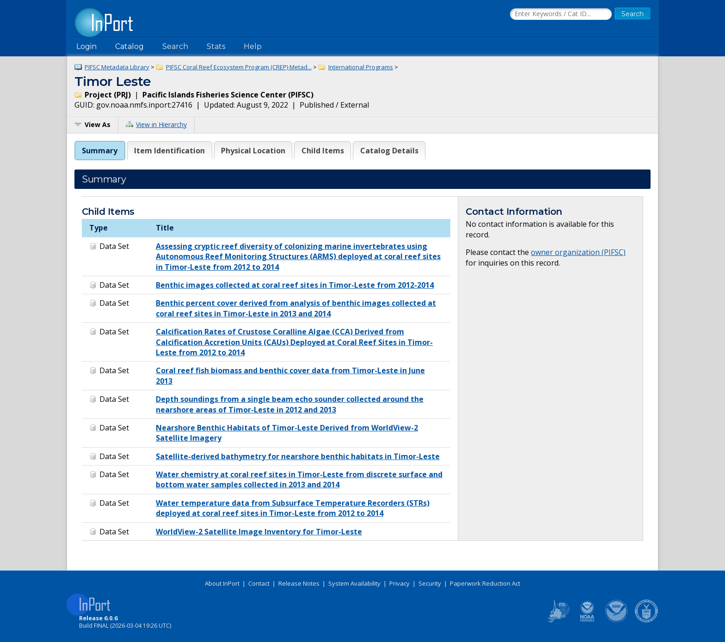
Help (253, 46)
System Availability (354, 583)
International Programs (360, 67)
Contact (259, 583)
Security (429, 583)
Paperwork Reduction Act (485, 583)
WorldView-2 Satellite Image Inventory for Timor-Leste (259, 532)
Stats (216, 46)
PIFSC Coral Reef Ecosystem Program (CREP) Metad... (239, 67)
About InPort (222, 583)
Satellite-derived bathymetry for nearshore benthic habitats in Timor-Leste (298, 456)
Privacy (399, 583)
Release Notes (298, 583)
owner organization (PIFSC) (578, 252)
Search (175, 46)
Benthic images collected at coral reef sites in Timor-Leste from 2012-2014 (295, 285)
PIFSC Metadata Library (117, 67)
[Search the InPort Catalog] (561, 14)
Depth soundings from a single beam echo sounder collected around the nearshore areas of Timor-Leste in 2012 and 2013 (290, 404)
